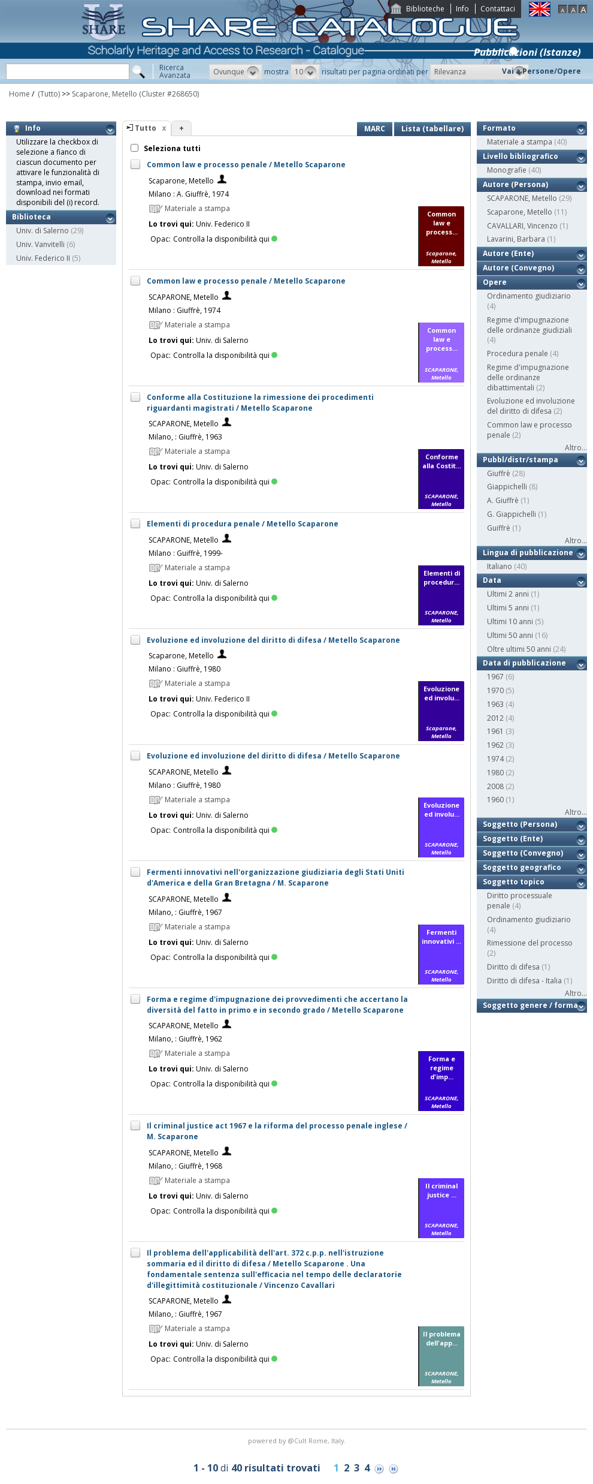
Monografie (507, 170)
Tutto (145, 128)
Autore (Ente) (508, 253)
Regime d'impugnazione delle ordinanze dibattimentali (528, 377)
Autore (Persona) (515, 184)
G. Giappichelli (511, 514)
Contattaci (497, 9)
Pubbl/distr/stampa (520, 459)
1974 (495, 759)
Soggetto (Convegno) (523, 853)
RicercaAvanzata (174, 71)
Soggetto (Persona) (520, 824)
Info (462, 9)
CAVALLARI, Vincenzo (522, 226)
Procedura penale (517, 353)
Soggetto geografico (522, 867)
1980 (495, 772)
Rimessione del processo (530, 943)
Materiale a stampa (519, 142)
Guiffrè (498, 528)
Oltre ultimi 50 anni (519, 649)
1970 (495, 690)
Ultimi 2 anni (508, 594)
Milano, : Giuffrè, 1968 (185, 1166)
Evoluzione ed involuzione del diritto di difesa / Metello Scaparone (273, 640)
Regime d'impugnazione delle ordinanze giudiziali (529, 325)
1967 (495, 677)
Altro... (576, 448)
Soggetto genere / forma (530, 1005)
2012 (495, 718)
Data (492, 580)
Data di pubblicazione (524, 663)
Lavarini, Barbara (516, 239)
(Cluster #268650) (169, 94)
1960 (495, 799)
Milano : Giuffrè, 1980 (184, 669)
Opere (495, 282)
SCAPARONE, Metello (184, 297)
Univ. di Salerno (42, 230)
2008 (495, 786)
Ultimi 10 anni (510, 621)
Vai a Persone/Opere (541, 71)
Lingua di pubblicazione (528, 552)
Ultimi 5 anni (508, 608)
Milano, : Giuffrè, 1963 (185, 437)
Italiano (499, 566)
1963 (495, 704)
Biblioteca (31, 217)
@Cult (298, 1440)
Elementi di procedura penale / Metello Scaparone (242, 524)
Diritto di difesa (513, 967)
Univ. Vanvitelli (40, 244)
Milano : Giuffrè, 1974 (184, 310)
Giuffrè (498, 473)
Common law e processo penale (529, 430)
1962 (495, 745)
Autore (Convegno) (518, 268)
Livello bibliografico (520, 156)
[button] (235, 72)
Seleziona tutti (171, 148)
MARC (374, 129)
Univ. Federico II (43, 258)
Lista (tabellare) (432, 129)
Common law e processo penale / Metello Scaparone (246, 164)
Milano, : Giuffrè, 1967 (185, 912)
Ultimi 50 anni (510, 635)
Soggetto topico (513, 882)
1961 (495, 731)
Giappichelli (507, 486)
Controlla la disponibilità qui (225, 239)
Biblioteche (425, 9)
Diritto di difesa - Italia (524, 981)
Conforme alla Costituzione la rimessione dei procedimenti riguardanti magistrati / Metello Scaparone (260, 402)
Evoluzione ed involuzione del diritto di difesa (531, 406)
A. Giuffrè (503, 500)
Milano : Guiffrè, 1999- (186, 553)
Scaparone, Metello (104, 94)
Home (19, 94)
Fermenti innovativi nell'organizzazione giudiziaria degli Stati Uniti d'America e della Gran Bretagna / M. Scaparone (275, 877)
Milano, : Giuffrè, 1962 (185, 1039)
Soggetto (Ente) (513, 838)
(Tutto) (48, 94)
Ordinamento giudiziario (529, 296)
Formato (499, 128)
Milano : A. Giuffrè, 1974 (189, 194)
